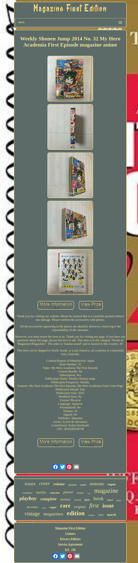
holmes (80, 493)
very (44, 508)
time (101, 514)
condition (27, 492)
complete (48, 499)
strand (77, 499)
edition (76, 513)
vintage (32, 513)
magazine (106, 490)
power (68, 492)
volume (59, 484)
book (98, 498)
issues (30, 483)
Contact (70, 533)
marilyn (41, 492)
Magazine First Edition (70, 528)
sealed (83, 484)
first (94, 505)
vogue (52, 507)
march (111, 514)
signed (110, 500)
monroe (65, 499)
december (32, 507)
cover (44, 483)
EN (67, 549)
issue (108, 505)
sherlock (72, 484)
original (80, 507)
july (89, 493)
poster (118, 500)
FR (74, 549)
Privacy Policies (70, 539)
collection (55, 493)
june (87, 499)
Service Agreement (70, 544)
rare (65, 505)
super (112, 484)
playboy (28, 498)
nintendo (97, 484)
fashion (91, 515)
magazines (53, 513)
